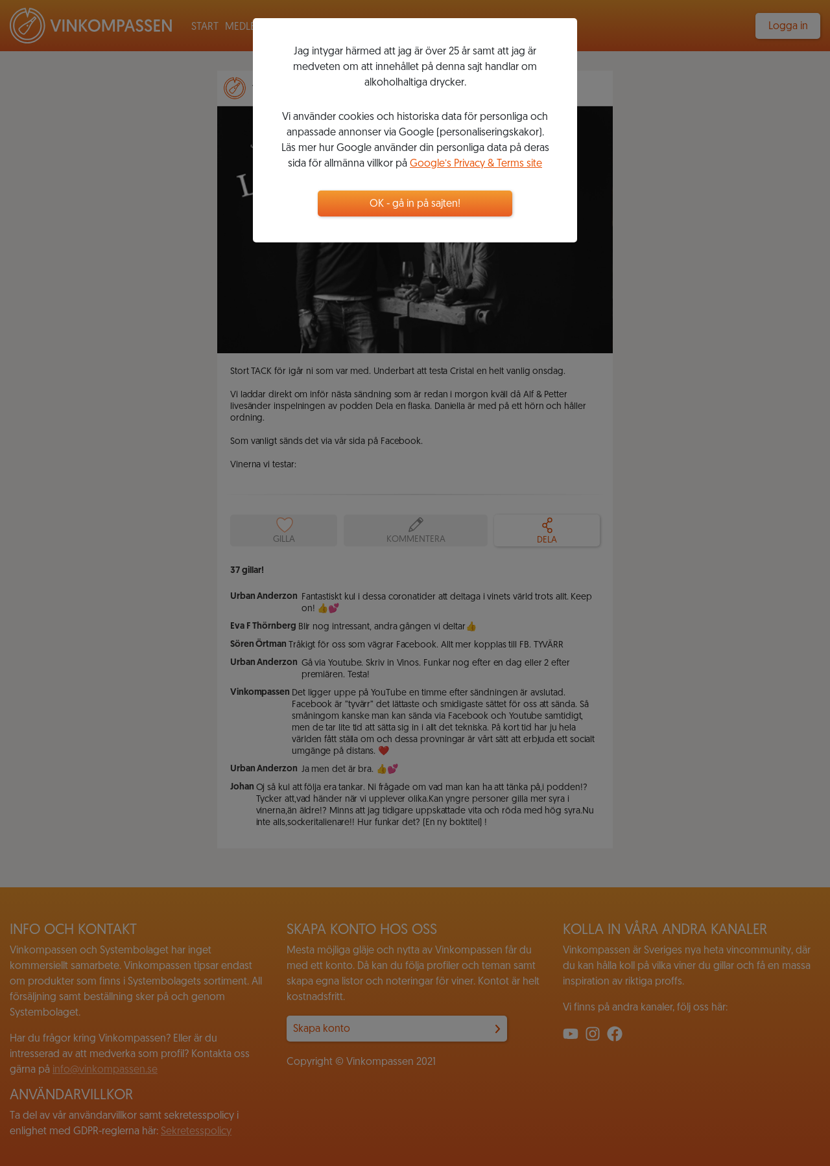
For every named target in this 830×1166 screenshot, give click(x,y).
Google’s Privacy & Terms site (476, 164)
